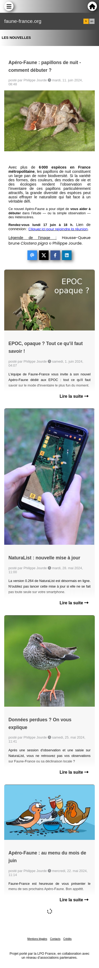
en (92, 21)
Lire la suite (74, 396)
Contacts (55, 938)
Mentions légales (37, 938)
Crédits (67, 938)
